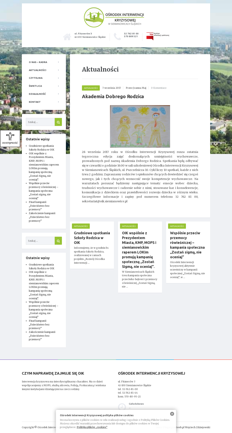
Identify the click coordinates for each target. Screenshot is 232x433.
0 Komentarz (158, 87)
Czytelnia (35, 78)
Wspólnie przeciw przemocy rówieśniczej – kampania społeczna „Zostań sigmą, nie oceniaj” (43, 191)
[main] (140, 179)
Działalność (37, 94)
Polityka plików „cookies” (92, 427)
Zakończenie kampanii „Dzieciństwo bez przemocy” (42, 217)
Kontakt (35, 102)
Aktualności (37, 70)
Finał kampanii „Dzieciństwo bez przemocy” (39, 206)
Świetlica (35, 86)
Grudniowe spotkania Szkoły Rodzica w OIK (92, 237)
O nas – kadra (38, 62)
